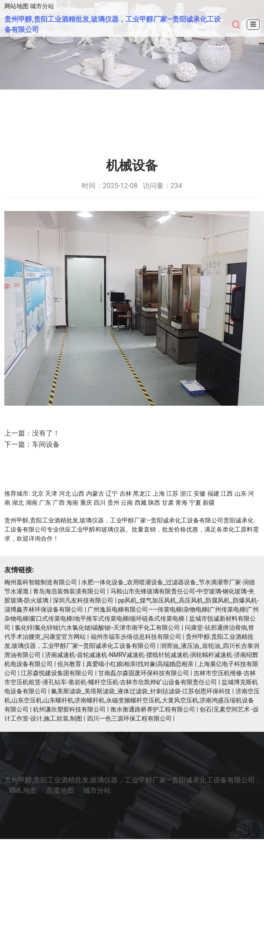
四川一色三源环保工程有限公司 (129, 718)
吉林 (125, 493)
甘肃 (168, 502)
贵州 (113, 502)
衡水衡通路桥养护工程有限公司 (152, 709)
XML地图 (23, 790)
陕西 (154, 502)
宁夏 (195, 502)
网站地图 (16, 6)
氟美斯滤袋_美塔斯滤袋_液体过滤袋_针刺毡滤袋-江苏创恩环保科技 (141, 691)
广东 (45, 502)
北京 (38, 493)
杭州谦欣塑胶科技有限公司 (69, 709)
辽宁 (112, 493)
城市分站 (42, 6)
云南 (127, 502)
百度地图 (60, 790)
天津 (51, 493)
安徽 (199, 493)
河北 (65, 493)
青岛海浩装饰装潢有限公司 (69, 591)
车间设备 (46, 444)
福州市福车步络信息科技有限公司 (135, 636)
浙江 (186, 493)
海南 (72, 502)
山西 (78, 493)
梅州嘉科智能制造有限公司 (40, 582)
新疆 (209, 502)
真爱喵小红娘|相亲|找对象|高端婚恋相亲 (139, 663)
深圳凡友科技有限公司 (83, 600)
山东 (241, 493)
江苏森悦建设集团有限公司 (57, 673)
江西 (227, 493)
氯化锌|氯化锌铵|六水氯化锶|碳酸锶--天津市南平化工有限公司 (97, 627)
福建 (213, 493)
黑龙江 (142, 493)
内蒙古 (95, 493)
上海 (159, 493)
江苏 (172, 493)
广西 (59, 502)
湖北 (18, 502)
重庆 (86, 502)
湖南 (32, 502)
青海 (181, 502)
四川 (99, 502)
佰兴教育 (69, 663)
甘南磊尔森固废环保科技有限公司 (143, 673)
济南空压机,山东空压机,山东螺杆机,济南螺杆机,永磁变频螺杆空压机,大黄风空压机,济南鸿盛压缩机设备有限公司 (132, 700)
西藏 (141, 502)
